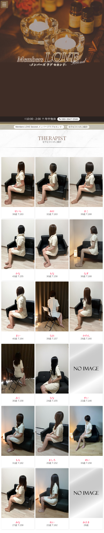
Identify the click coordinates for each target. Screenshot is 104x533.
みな (18, 522)
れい (52, 522)
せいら (18, 211)
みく (18, 398)
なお (52, 335)
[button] (4, 4)
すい (86, 398)
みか (52, 211)
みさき (86, 522)
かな (18, 273)
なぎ (86, 273)
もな (52, 273)
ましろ (52, 460)
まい (18, 335)
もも (18, 460)
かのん (86, 335)
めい (86, 460)
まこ (86, 211)
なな (52, 398)
